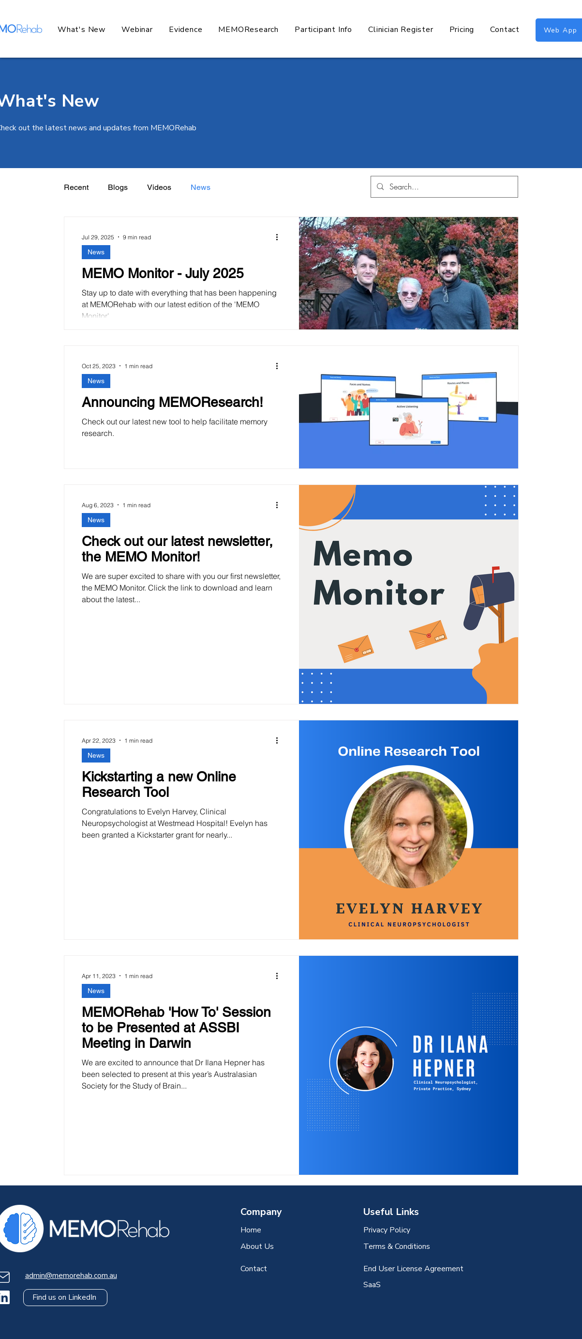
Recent (76, 187)
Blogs (118, 187)
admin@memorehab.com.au (71, 1275)
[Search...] (443, 186)
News (200, 187)
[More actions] (280, 237)
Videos (159, 187)
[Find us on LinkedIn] (65, 1297)
